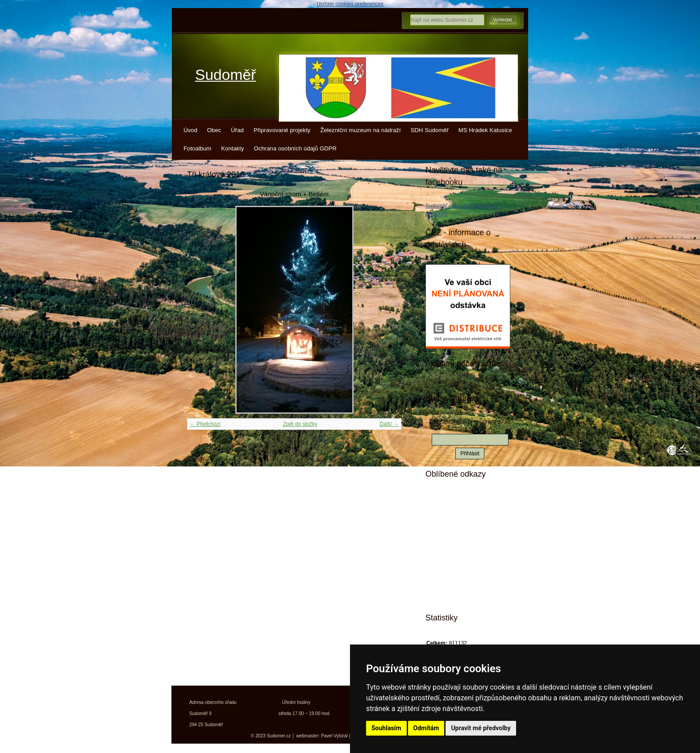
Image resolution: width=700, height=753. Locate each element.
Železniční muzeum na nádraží (360, 130)
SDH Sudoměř (430, 130)
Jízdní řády (455, 579)
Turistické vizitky (462, 532)
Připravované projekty (282, 130)
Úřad (237, 130)
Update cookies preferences (350, 4)
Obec (214, 130)
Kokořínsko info (461, 564)
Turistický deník (461, 548)
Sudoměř (225, 75)
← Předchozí (205, 424)
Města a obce (458, 595)
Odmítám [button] (426, 728)
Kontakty (232, 148)
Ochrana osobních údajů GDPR (295, 148)
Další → (389, 424)
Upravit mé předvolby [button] (480, 728)
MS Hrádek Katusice (485, 130)
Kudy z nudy (457, 517)
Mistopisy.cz (456, 501)
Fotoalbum (197, 148)
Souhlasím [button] (386, 728)
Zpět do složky (300, 424)
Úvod (190, 130)
